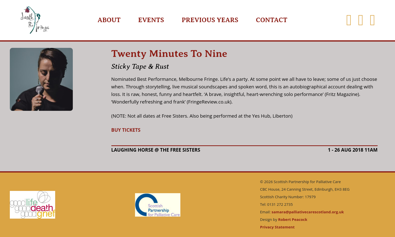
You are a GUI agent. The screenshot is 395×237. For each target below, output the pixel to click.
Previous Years (210, 20)
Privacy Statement (277, 226)
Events (151, 20)
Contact (271, 20)
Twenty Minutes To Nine (169, 53)
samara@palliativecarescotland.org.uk (308, 211)
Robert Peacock (292, 219)
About (109, 20)
